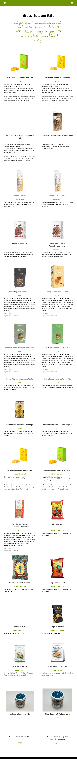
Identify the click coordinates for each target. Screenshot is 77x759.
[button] (72, 3)
